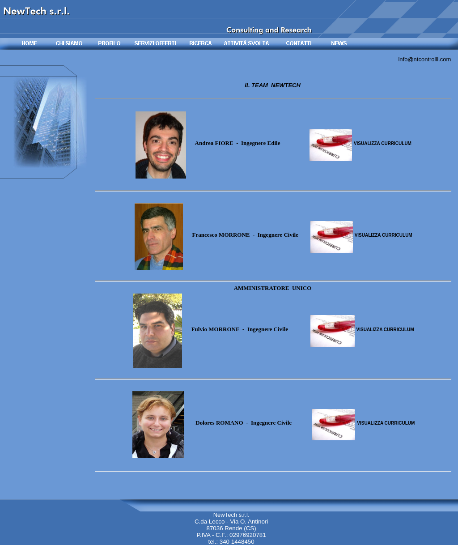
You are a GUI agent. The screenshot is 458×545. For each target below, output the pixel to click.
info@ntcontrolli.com (425, 59)
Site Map (441, 540)
